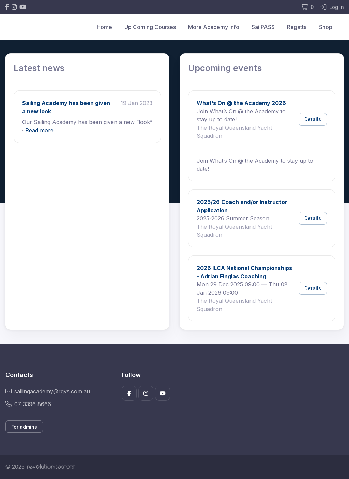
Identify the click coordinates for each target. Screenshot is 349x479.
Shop (325, 26)
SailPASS (263, 26)
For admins (24, 427)
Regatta (297, 26)
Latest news (39, 68)
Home (104, 26)
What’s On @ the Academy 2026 (241, 103)
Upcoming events (225, 68)
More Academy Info (213, 26)
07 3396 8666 (28, 404)
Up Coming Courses (150, 26)
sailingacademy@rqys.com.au (47, 391)
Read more (39, 130)
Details (312, 119)
